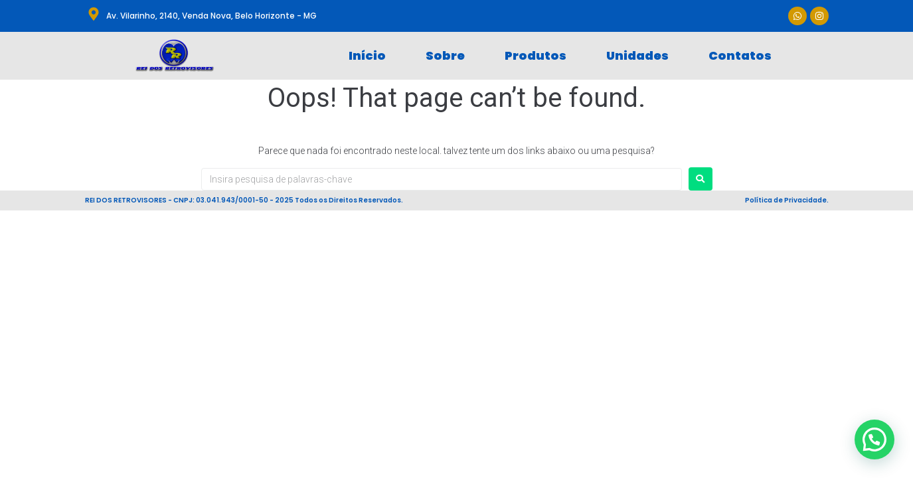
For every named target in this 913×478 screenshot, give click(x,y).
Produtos (535, 55)
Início (367, 55)
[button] (874, 439)
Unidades (637, 55)
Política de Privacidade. (787, 200)
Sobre (445, 55)
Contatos (740, 55)
